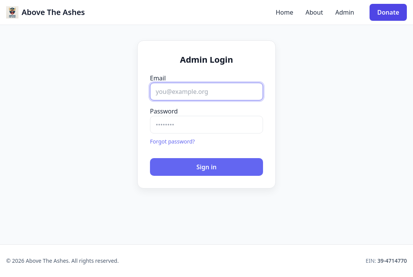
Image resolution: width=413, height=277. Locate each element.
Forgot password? (172, 141)
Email (158, 78)
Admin (344, 12)
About (314, 12)
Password (164, 111)
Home (284, 12)
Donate (388, 12)
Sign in (206, 167)
